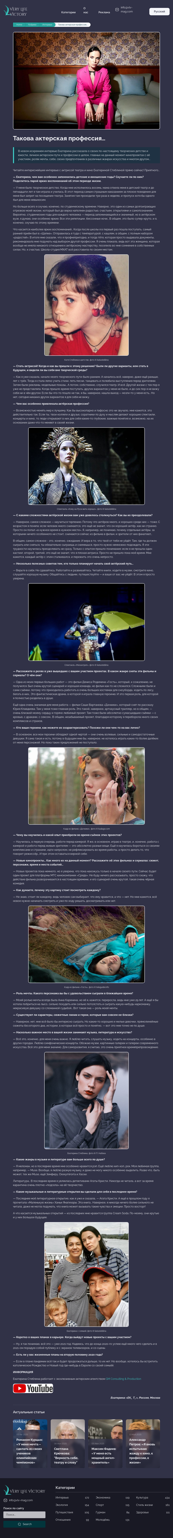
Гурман (112, 1512)
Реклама (104, 12)
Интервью (72, 1498)
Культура (153, 1498)
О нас (85, 10)
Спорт (112, 1505)
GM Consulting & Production (123, 1378)
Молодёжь (112, 1520)
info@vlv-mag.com (18, 1500)
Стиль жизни (153, 1505)
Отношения (72, 1520)
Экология (72, 1505)
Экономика (112, 1498)
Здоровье (153, 1512)
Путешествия (72, 1512)
